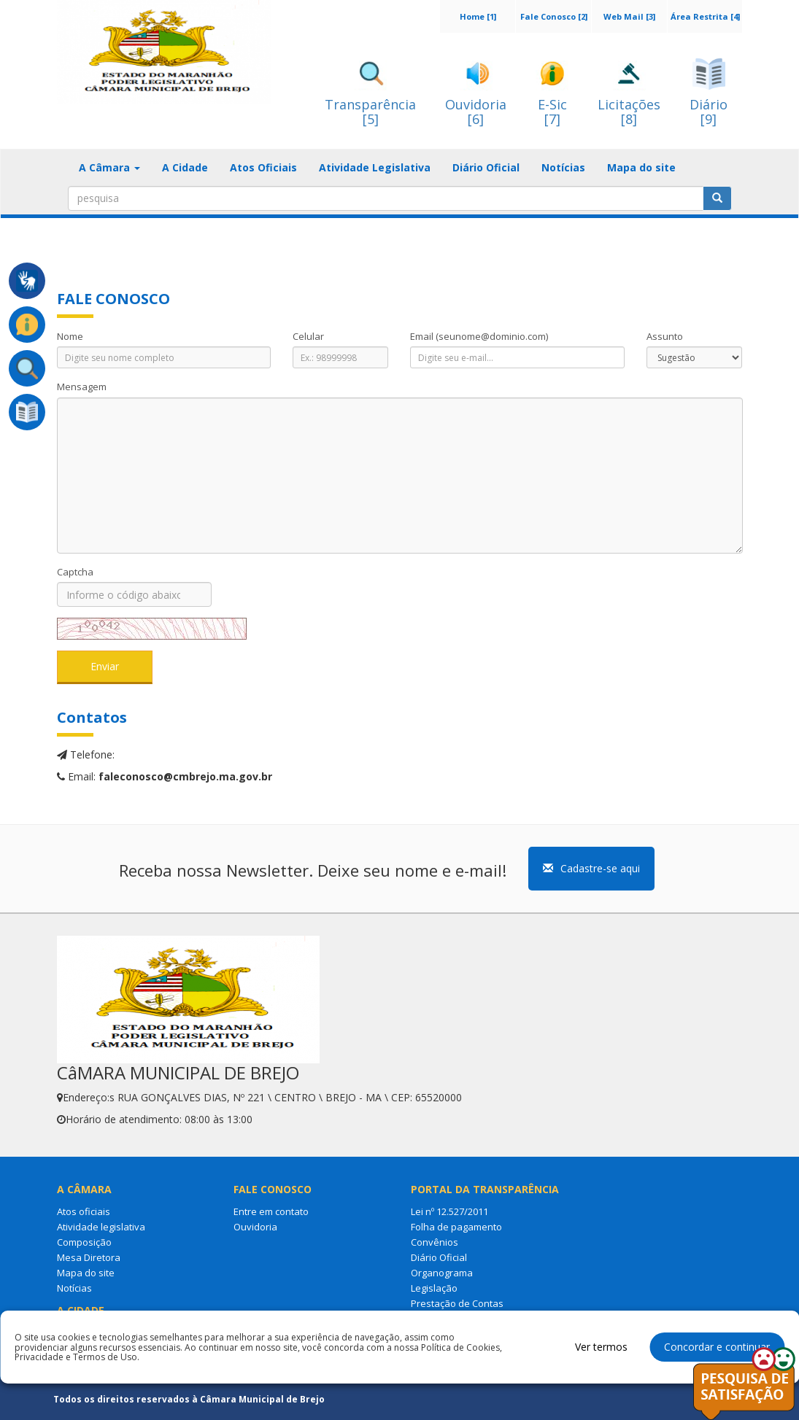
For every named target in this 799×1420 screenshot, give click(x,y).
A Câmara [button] (109, 167)
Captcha (75, 571)
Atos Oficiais (263, 167)
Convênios (434, 1242)
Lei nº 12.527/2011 (449, 1211)
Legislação (434, 1288)
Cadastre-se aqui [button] (591, 868)
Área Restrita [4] (705, 16)
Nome (70, 336)
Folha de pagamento (456, 1226)
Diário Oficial (486, 167)
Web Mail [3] (629, 16)
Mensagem (82, 386)
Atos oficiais (83, 1211)
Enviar (104, 666)
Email (479, 336)
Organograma (442, 1272)
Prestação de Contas (457, 1303)
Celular (308, 336)
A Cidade (185, 167)
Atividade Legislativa (375, 167)
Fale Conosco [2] (553, 16)
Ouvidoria (255, 1226)
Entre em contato (271, 1211)
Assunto (664, 336)
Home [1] (478, 16)
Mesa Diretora (88, 1257)
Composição (84, 1242)
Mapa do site (641, 167)
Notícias (563, 167)
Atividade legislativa (101, 1226)
